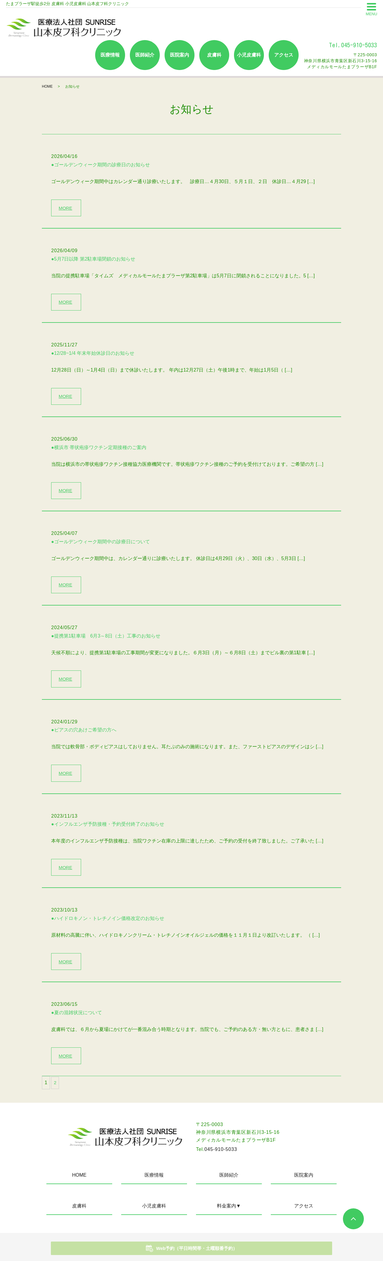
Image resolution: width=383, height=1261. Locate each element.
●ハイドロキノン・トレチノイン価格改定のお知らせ (107, 926)
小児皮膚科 (249, 54)
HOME (47, 86)
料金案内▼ (229, 1216)
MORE (66, 208)
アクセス (283, 54)
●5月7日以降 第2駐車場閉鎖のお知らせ (93, 259)
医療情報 (110, 54)
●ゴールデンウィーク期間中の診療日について (100, 545)
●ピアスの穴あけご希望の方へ (83, 736)
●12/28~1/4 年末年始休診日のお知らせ (92, 355)
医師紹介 (144, 54)
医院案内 (179, 54)
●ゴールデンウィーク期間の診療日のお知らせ (100, 164)
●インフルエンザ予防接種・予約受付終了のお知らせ (107, 831)
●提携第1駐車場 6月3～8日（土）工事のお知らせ (105, 640)
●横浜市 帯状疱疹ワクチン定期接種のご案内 (98, 450)
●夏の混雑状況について (76, 1021)
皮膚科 (214, 54)
